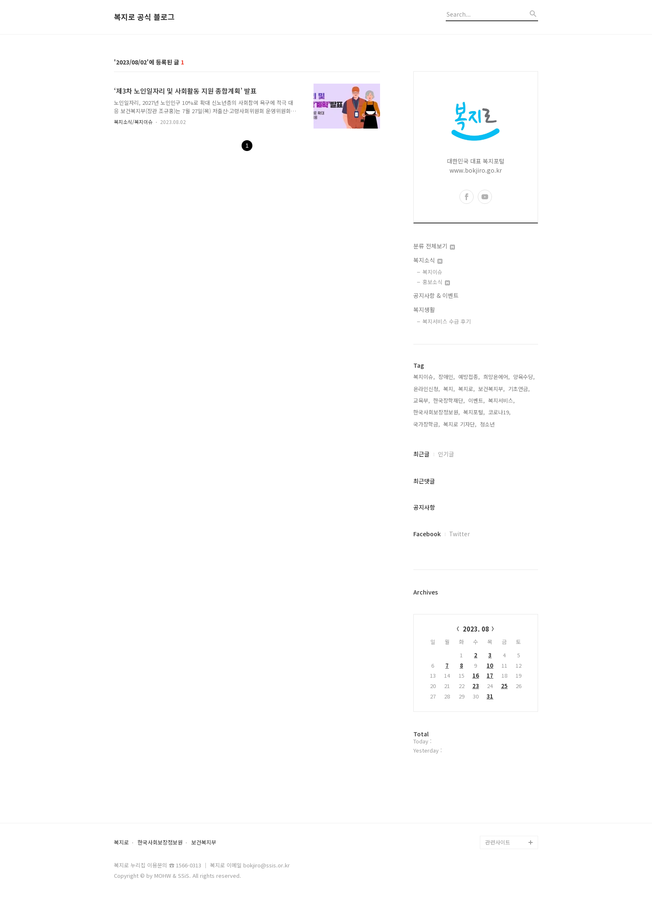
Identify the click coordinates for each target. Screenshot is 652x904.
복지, (449, 389)
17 (490, 675)
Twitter (459, 534)
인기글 (446, 454)
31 (490, 696)
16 (475, 675)
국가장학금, (426, 424)
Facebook (427, 534)
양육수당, (524, 377)
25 (504, 686)
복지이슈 (432, 272)
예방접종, (469, 377)
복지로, (466, 389)
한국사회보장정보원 (160, 843)
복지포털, (474, 412)
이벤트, (476, 400)
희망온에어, (496, 377)
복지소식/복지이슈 (133, 121)
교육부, (421, 400)
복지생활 (424, 309)
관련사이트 (497, 842)
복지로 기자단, (460, 424)
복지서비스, (501, 400)
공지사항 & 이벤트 (436, 295)
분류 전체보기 (434, 246)
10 (490, 665)
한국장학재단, (449, 400)
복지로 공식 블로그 (144, 17)
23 (475, 686)
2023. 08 (476, 628)
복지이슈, (424, 377)
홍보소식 (436, 282)
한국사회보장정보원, (436, 412)
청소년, (488, 424)
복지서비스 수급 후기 (446, 321)
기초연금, (519, 389)
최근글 (421, 454)
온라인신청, (426, 389)
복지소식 (427, 260)
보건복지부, (491, 389)
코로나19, (499, 412)
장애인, (446, 377)
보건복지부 (203, 843)
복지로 (121, 843)
